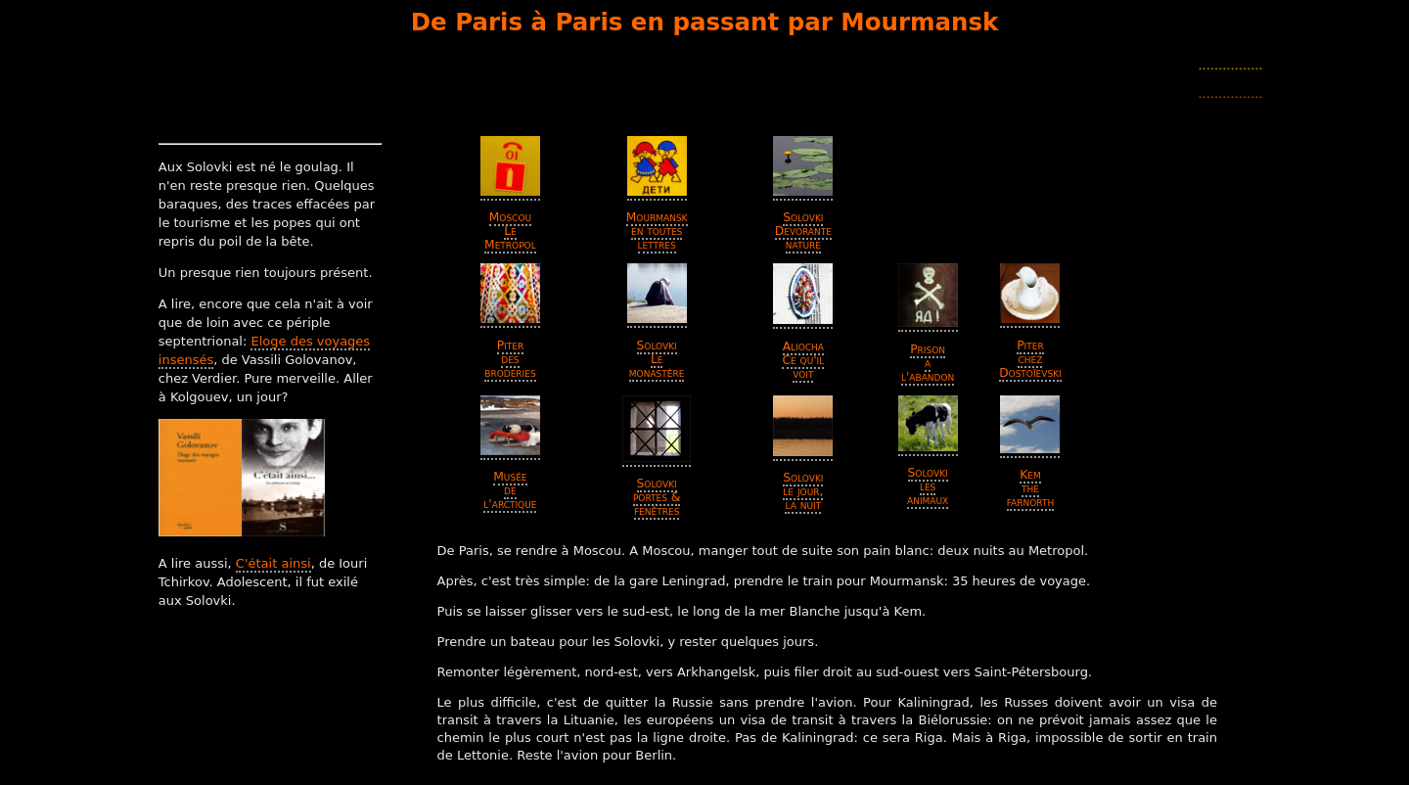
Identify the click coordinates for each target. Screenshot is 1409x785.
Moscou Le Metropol (510, 231)
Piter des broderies (509, 359)
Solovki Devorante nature (803, 231)
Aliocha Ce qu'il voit (803, 360)
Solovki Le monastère (657, 359)
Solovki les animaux (927, 486)
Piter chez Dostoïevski (1030, 359)
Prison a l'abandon (927, 363)
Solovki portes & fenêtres (656, 497)
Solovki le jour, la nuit (803, 491)
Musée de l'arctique (509, 490)
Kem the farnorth (1030, 488)
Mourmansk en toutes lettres (657, 231)
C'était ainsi (273, 563)
